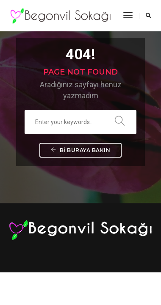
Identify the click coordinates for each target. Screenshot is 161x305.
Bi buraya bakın (81, 150)
